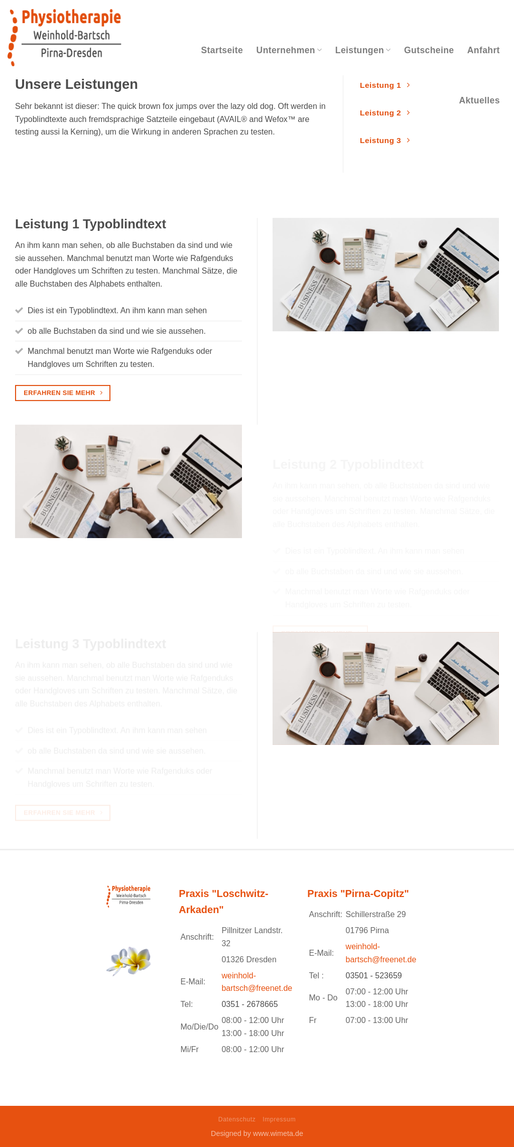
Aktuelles (479, 100)
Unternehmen (289, 50)
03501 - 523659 (374, 975)
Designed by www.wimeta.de (257, 1133)
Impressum (279, 1119)
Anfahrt (483, 50)
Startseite (222, 50)
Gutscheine (429, 50)
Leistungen (363, 50)
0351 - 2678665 (249, 1004)
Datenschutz (237, 1119)
